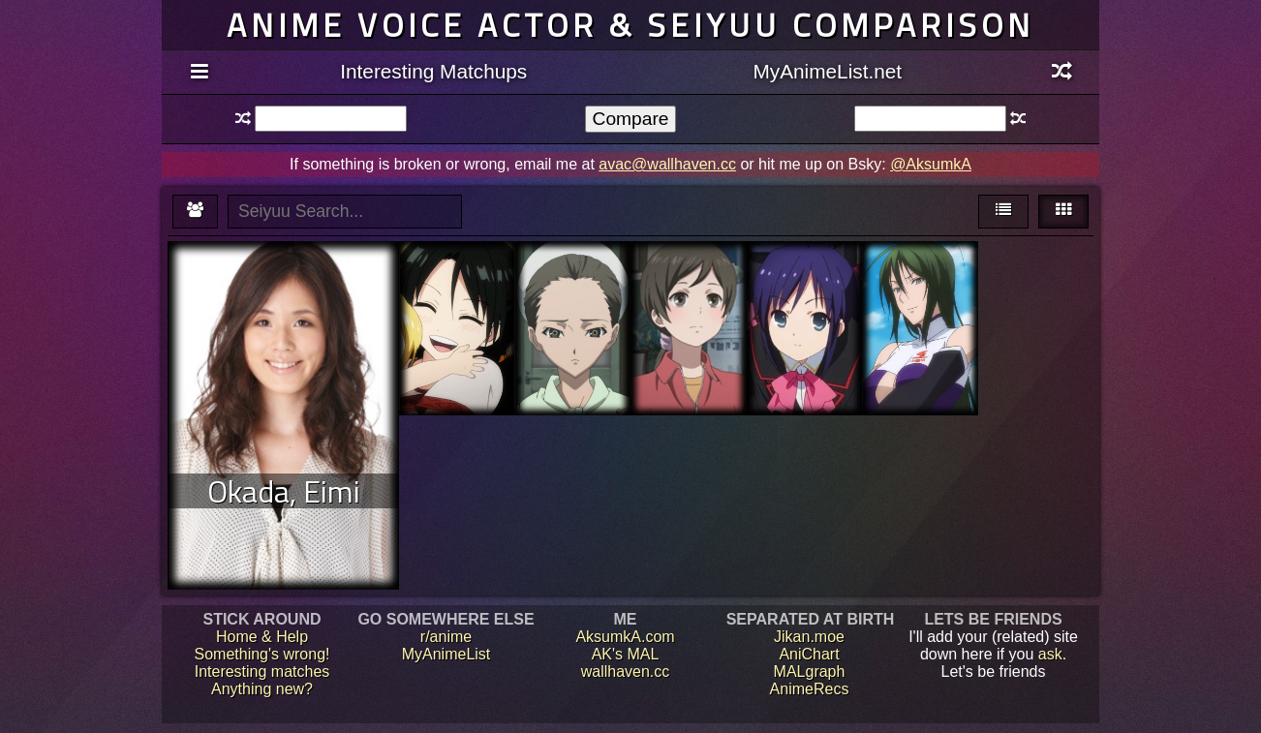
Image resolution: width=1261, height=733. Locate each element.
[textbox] (331, 119)
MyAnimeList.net (827, 71)
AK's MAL (626, 654)
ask (1050, 654)
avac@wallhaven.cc (667, 164)
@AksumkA (930, 164)
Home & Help (262, 636)
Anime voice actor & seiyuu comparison (630, 24)
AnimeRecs (809, 689)
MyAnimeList (446, 654)
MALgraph (810, 671)
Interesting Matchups (433, 71)
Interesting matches (262, 671)
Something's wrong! (261, 654)
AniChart (809, 654)
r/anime (446, 636)
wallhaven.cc (625, 671)
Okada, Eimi (283, 491)
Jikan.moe (809, 636)
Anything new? (262, 689)
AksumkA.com (624, 636)
